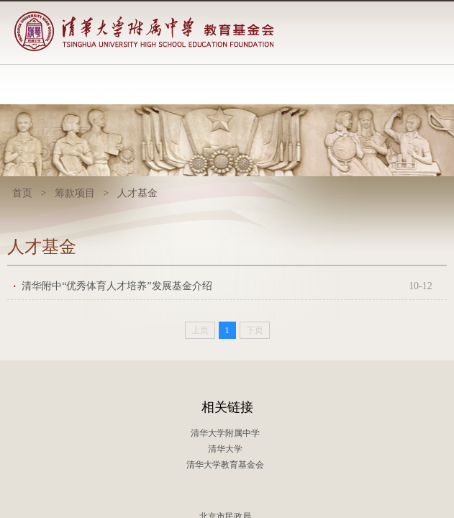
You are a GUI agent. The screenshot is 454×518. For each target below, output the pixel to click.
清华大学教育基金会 (225, 465)
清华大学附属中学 (225, 433)
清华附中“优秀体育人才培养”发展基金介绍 (227, 286)
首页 (22, 193)
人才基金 (137, 193)
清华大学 (225, 449)
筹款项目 (75, 193)
